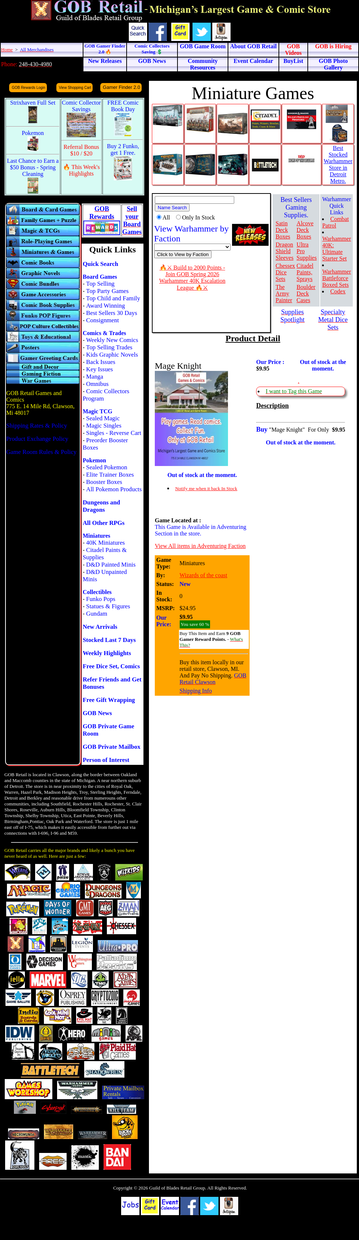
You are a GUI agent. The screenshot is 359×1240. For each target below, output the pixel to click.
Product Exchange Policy (37, 438)
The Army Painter (284, 293)
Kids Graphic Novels (112, 354)
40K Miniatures (105, 542)
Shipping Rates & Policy (36, 425)
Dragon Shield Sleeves (284, 251)
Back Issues (100, 361)
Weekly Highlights (107, 653)
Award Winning (105, 305)
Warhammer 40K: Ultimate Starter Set (336, 249)
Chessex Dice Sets (285, 272)
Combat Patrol (335, 222)
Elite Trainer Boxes (110, 474)
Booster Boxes (104, 481)
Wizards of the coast (203, 575)
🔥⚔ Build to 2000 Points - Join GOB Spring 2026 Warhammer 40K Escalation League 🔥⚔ (192, 277)
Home (7, 49)
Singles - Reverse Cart (113, 432)
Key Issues (99, 369)
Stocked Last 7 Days (109, 639)
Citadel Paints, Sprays (304, 272)
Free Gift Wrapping (109, 699)
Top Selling (100, 283)
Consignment (102, 320)
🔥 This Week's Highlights (81, 170)
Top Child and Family (113, 298)
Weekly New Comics (112, 340)
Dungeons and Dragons (101, 506)
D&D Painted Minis (110, 564)
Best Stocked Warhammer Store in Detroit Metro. (338, 164)
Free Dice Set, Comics (111, 666)
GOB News (97, 713)
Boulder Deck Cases (305, 293)
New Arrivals (100, 626)
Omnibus (97, 383)
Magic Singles (103, 425)
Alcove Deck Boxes (304, 230)
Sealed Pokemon (106, 467)
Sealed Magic (103, 418)
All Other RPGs (103, 522)
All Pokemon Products (114, 489)
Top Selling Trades (109, 347)
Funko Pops (100, 598)
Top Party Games (107, 291)
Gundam (96, 613)
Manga (94, 376)
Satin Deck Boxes (283, 230)
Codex (337, 291)
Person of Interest (106, 759)
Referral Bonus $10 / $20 (81, 150)
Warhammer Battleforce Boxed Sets (336, 278)
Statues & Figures (108, 606)
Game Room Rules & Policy (41, 451)
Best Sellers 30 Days (111, 312)
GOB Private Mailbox (112, 746)
